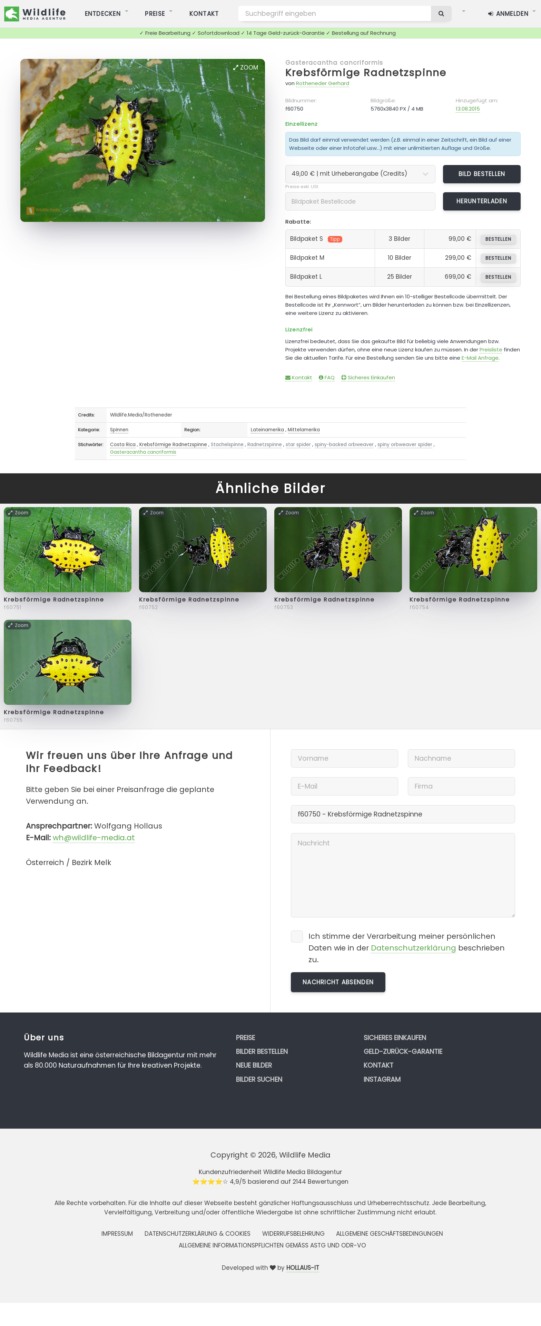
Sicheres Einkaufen (368, 377)
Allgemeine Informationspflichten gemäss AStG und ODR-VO (272, 1245)
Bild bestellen (482, 174)
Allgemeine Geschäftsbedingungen (389, 1234)
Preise (245, 1037)
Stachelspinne (227, 444)
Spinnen (119, 429)
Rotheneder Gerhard (322, 83)
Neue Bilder (254, 1065)
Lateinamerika (267, 429)
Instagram (382, 1079)
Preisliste (491, 349)
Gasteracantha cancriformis (334, 63)
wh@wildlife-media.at (94, 838)
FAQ (327, 377)
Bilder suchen (259, 1079)
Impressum (117, 1234)
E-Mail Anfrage (480, 357)
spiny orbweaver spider (404, 444)
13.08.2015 (468, 108)
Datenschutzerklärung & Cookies (197, 1234)
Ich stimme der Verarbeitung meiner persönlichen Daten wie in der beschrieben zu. (406, 948)
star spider (298, 444)
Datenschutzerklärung (413, 948)
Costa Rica (123, 444)
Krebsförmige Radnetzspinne (365, 73)
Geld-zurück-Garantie (403, 1051)
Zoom (245, 67)
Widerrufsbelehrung (293, 1234)
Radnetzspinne (264, 444)
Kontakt (298, 377)
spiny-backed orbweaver (344, 444)
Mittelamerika (304, 429)
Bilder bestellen (262, 1051)
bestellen (498, 239)
